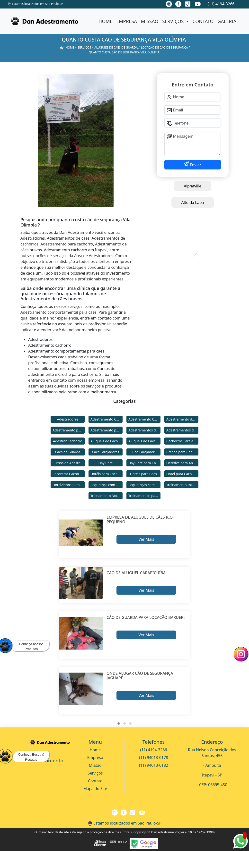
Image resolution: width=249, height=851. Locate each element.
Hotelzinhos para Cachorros (69, 484)
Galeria (226, 21)
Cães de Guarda (67, 452)
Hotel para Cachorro (182, 474)
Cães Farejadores (105, 452)
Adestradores (67, 419)
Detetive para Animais (182, 463)
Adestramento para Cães (106, 430)
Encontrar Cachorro (68, 474)
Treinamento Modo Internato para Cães (106, 495)
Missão (149, 21)
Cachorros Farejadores (182, 441)
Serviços (173, 21)
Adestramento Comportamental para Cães (144, 419)
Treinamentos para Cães (144, 495)
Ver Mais (146, 539)
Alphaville (193, 186)
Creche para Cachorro (182, 452)
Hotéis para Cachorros (106, 474)
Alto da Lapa (192, 202)
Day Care (105, 463)
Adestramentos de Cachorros (144, 430)
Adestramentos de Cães (182, 430)
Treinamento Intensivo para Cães (182, 484)
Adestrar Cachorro (67, 441)
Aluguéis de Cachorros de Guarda (106, 441)
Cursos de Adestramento (69, 463)
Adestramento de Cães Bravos (182, 419)
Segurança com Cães (106, 484)
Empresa (126, 21)
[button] (119, 723)
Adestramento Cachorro (106, 419)
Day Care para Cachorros (144, 463)
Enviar (195, 165)
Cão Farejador (143, 452)
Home (105, 21)
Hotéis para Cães (143, 474)
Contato (203, 21)
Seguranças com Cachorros (144, 484)
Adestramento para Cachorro (69, 430)
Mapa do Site (95, 788)
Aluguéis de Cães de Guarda (144, 441)
